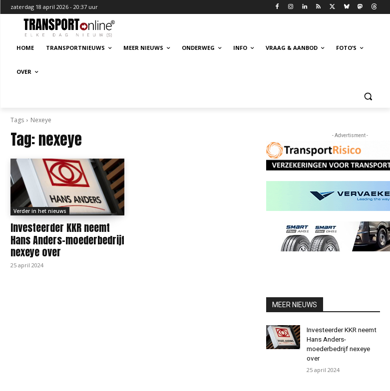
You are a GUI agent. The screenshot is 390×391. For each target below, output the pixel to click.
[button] (368, 96)
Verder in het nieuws (39, 210)
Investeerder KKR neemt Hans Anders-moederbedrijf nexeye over (65, 238)
